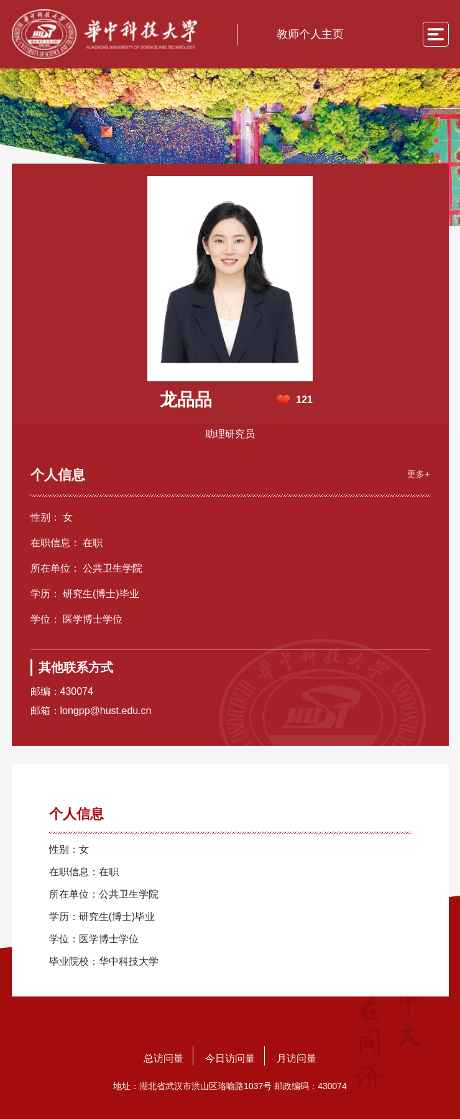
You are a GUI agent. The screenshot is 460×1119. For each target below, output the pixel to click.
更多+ (418, 474)
